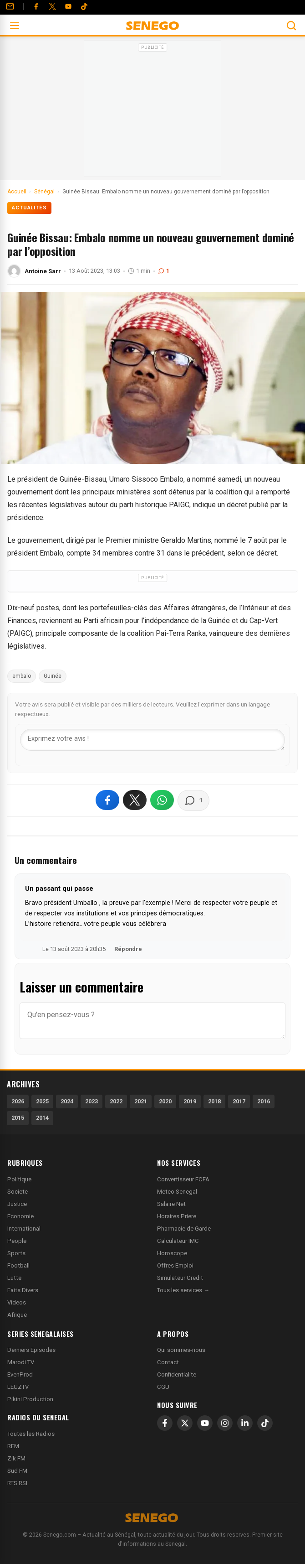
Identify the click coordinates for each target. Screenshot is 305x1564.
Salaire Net (171, 1203)
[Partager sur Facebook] (107, 800)
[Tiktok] (84, 6)
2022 (116, 1101)
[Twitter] (52, 6)
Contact (168, 1362)
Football (18, 1265)
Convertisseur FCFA (183, 1179)
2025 (42, 1101)
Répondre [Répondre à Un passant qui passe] (128, 949)
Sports (16, 1253)
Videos (16, 1302)
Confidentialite (176, 1374)
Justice (17, 1203)
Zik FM (16, 1458)
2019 (189, 1101)
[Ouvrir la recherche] (291, 26)
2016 (263, 1101)
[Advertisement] (152, 111)
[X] (185, 1423)
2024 (67, 1101)
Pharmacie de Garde (184, 1228)
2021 (140, 1101)
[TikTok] (265, 1423)
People (16, 1240)
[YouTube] (68, 6)
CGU (163, 1386)
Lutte (14, 1277)
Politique (19, 1179)
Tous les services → (183, 1290)
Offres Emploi (175, 1265)
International (24, 1228)
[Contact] (10, 6)
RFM (13, 1446)
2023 (91, 1101)
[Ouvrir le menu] (14, 26)
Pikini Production (30, 1399)
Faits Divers (22, 1290)
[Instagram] (225, 1423)
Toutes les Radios (31, 1433)
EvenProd (20, 1374)
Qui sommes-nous (181, 1349)
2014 (42, 1117)
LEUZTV (18, 1386)
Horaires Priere (176, 1216)
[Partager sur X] (135, 800)
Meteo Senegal (177, 1191)
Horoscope (172, 1253)
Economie (20, 1216)
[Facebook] (36, 6)
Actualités (29, 208)
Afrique (17, 1314)
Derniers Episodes (31, 1349)
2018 (214, 1101)
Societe (17, 1191)
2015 (17, 1117)
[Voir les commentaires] (193, 800)
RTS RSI (17, 1483)
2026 (17, 1101)
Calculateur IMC (178, 1240)
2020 (165, 1101)
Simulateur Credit (180, 1277)
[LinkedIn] (245, 1423)
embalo (21, 676)
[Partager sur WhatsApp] (162, 800)
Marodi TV (20, 1362)
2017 (239, 1101)
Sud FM (17, 1470)
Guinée (52, 676)
